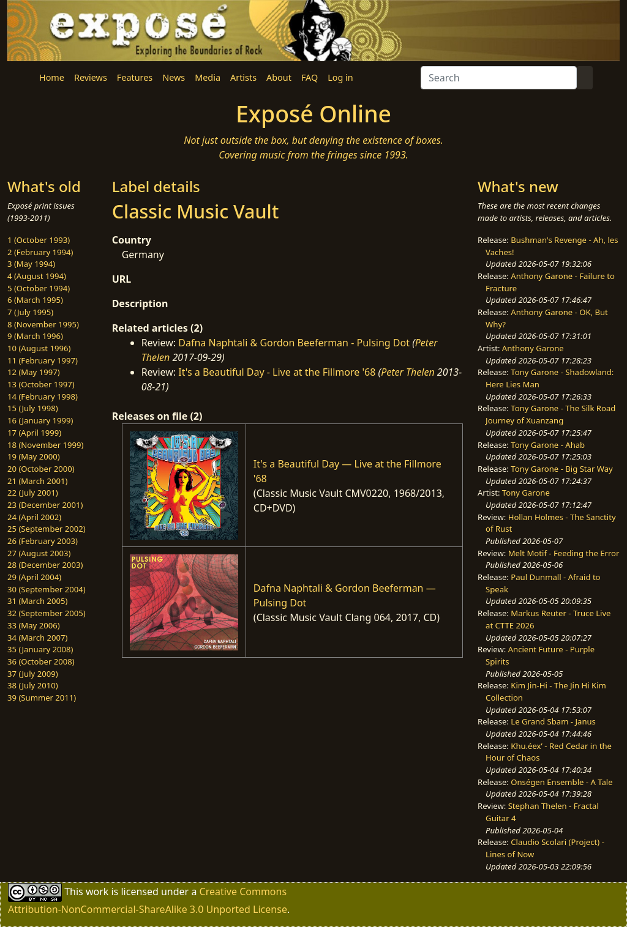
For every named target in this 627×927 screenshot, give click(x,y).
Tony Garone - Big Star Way (561, 468)
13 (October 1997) (41, 384)
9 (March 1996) (35, 335)
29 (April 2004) (34, 577)
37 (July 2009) (32, 673)
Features (134, 77)
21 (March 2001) (37, 480)
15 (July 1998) (32, 408)
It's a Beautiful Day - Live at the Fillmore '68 (276, 372)
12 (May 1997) (33, 372)
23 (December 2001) (45, 504)
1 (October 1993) (38, 239)
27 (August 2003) (38, 553)
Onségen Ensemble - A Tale (561, 781)
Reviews (90, 77)
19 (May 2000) (33, 456)
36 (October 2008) (41, 661)
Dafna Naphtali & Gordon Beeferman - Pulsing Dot (294, 342)
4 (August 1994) (36, 275)
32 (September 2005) (46, 613)
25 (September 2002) (46, 528)
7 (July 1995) (30, 312)
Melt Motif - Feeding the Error (564, 553)
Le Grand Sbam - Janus (553, 721)
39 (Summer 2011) (41, 697)
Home (51, 77)
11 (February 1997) (42, 360)
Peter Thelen (408, 372)
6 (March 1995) (35, 299)
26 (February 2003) (42, 540)
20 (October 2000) (41, 468)
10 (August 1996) (38, 348)
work (97, 891)
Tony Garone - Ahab (548, 444)
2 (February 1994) (40, 252)
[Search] (499, 77)
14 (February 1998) (42, 396)
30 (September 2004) (46, 589)
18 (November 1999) (45, 444)
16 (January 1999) (40, 420)
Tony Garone (526, 492)
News (173, 77)
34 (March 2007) (37, 637)
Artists (243, 77)
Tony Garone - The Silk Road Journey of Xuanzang (550, 414)
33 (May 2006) (33, 625)
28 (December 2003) (45, 564)
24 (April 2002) (34, 517)
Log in (340, 77)
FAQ (309, 77)
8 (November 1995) (43, 324)
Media (207, 77)
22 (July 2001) (32, 492)
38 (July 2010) (32, 685)
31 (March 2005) (37, 600)
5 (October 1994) (38, 288)
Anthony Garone (533, 348)
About (278, 77)
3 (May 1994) (31, 263)
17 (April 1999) (34, 432)
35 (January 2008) (40, 649)
